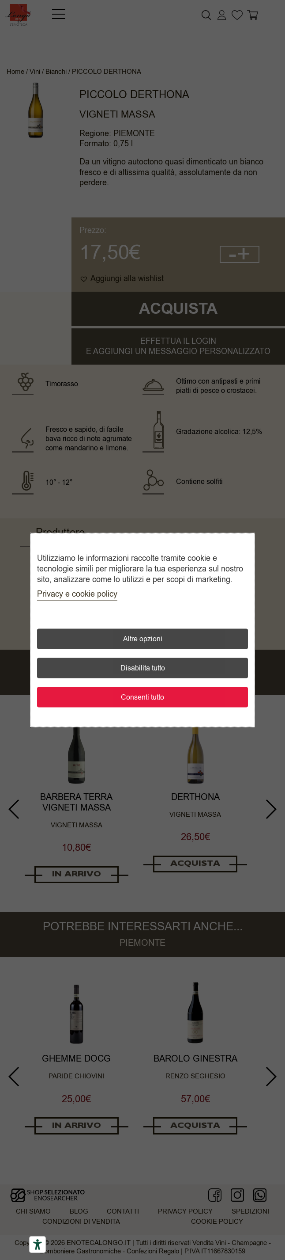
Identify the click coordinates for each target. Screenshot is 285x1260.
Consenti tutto (142, 697)
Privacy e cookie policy (77, 594)
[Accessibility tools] (37, 1244)
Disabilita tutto (142, 668)
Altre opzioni (142, 639)
